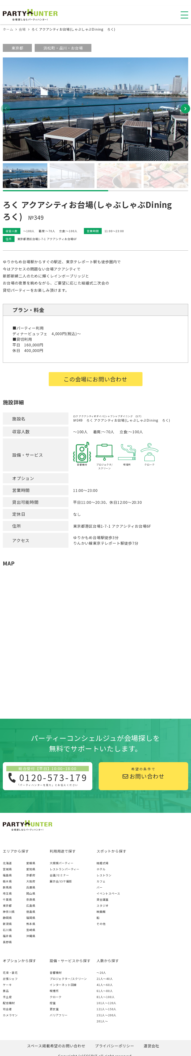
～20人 (101, 972)
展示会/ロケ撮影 (61, 881)
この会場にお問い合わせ (95, 379)
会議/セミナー (59, 875)
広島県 (30, 905)
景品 (6, 991)
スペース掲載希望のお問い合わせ (56, 1046)
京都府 (30, 875)
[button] (185, 108)
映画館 (101, 912)
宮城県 (7, 869)
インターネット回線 (63, 985)
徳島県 (30, 912)
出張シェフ (10, 979)
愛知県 (30, 869)
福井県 (7, 936)
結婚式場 (103, 863)
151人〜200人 (106, 1015)
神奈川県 (9, 912)
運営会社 (151, 1046)
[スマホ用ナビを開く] (184, 15)
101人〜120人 (106, 1003)
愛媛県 (30, 863)
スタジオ (103, 905)
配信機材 (9, 1003)
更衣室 (54, 1009)
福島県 (7, 875)
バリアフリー (59, 1015)
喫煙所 (54, 991)
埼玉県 (7, 893)
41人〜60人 (105, 985)
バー (100, 887)
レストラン (104, 875)
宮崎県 (30, 930)
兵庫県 (30, 887)
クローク (56, 997)
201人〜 (102, 1021)
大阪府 (30, 881)
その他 (101, 924)
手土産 (7, 997)
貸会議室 (103, 899)
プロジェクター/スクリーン (68, 979)
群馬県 (7, 887)
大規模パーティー (61, 863)
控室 (53, 1003)
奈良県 (30, 899)
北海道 (7, 863)
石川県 (7, 930)
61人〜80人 (105, 991)
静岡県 (7, 918)
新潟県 (7, 924)
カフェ (101, 881)
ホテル (101, 869)
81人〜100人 (106, 997)
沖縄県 (30, 936)
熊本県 (30, 924)
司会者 (7, 1009)
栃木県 (7, 881)
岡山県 (30, 893)
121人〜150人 (106, 1009)
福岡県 (30, 918)
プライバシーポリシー (114, 1046)
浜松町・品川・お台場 (63, 48)
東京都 (17, 48)
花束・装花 (10, 972)
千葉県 (7, 899)
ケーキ (7, 985)
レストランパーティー (64, 869)
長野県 (7, 942)
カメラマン (10, 1015)
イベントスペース (108, 893)
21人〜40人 (105, 979)
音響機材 (56, 972)
